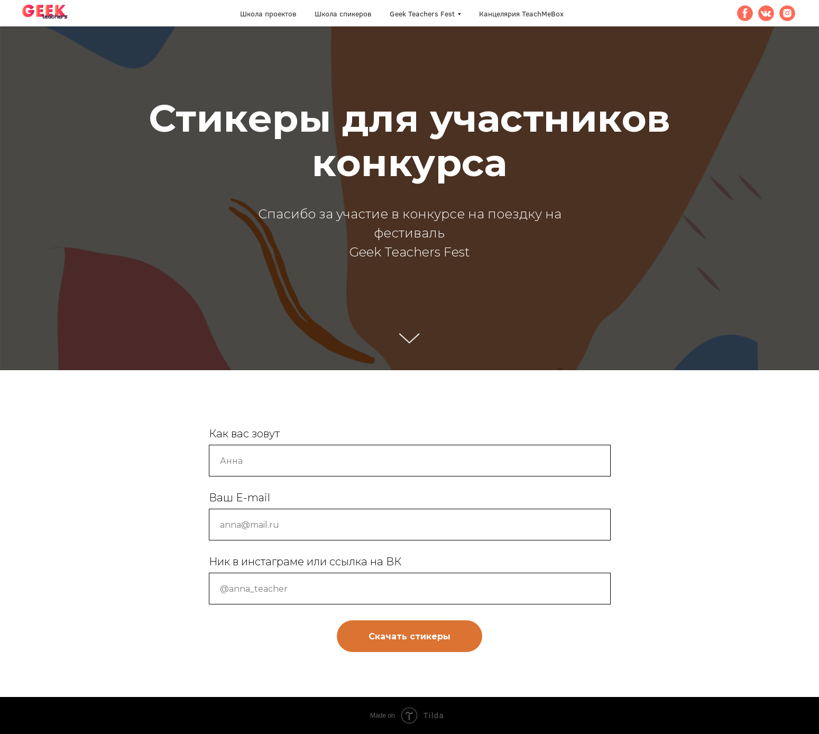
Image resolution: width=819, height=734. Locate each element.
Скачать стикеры (409, 636)
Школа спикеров (343, 13)
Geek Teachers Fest (422, 13)
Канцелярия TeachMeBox (521, 13)
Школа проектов (268, 13)
